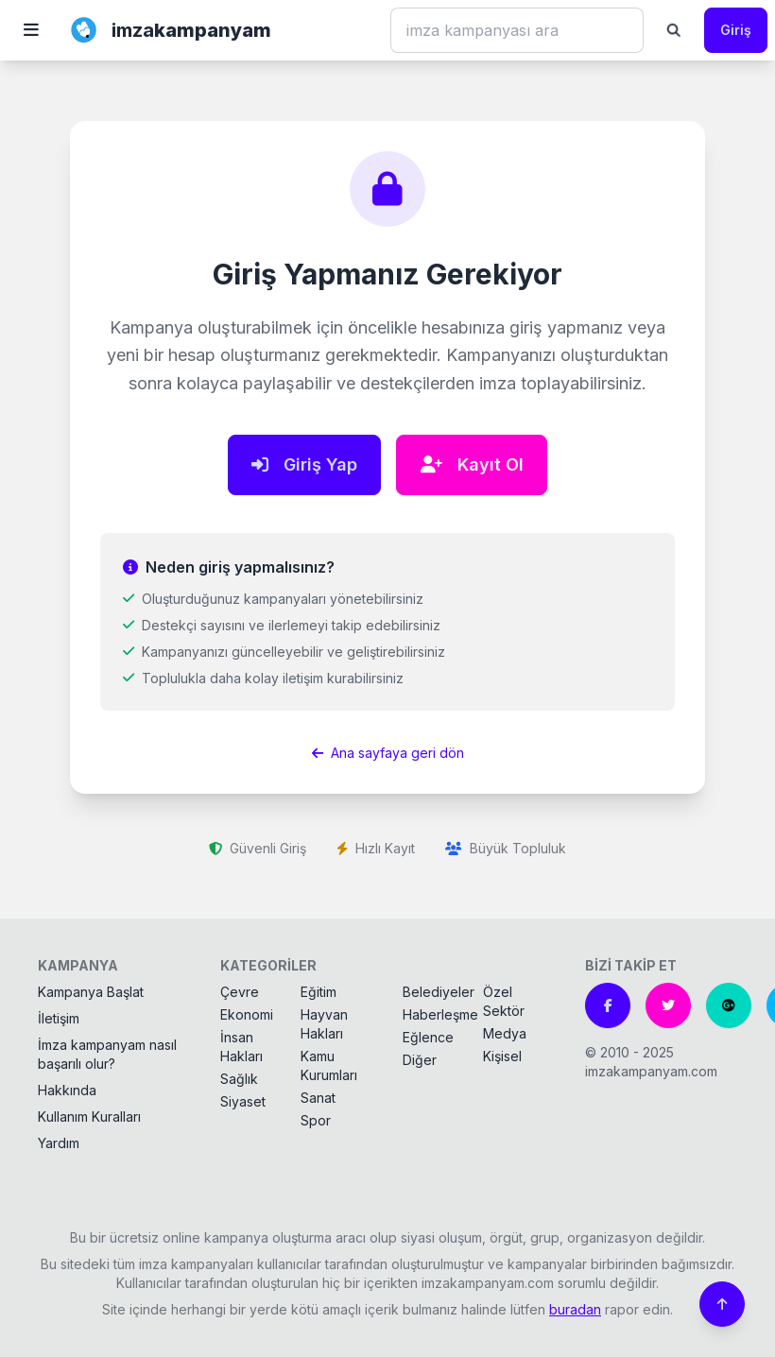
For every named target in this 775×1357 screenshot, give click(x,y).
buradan (575, 1309)
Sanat (318, 1098)
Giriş (735, 30)
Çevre (239, 992)
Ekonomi (246, 1014)
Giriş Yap (304, 464)
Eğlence (428, 1037)
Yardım (58, 1143)
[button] (31, 30)
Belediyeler (438, 992)
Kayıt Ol (472, 464)
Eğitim (318, 992)
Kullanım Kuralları (89, 1116)
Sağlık (239, 1079)
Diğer (420, 1060)
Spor (316, 1120)
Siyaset (243, 1101)
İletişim (58, 1018)
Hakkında (67, 1090)
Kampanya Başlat (91, 992)
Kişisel (502, 1056)
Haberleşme (440, 1014)
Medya (504, 1033)
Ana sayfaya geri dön (388, 753)
